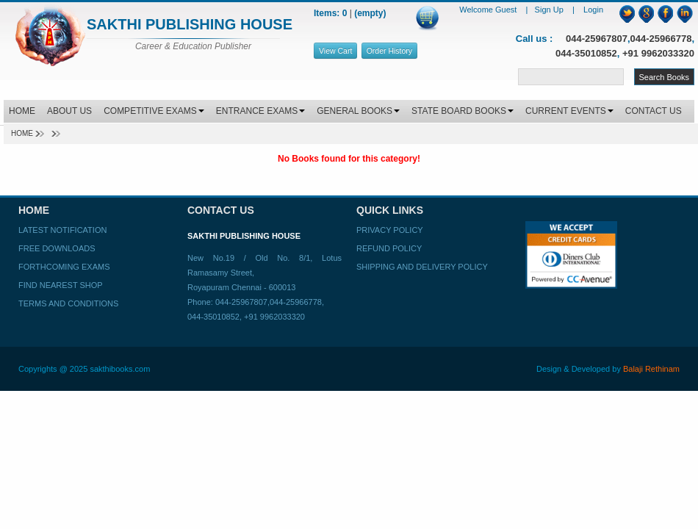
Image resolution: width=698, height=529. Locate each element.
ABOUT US (69, 111)
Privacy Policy (389, 230)
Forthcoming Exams (63, 266)
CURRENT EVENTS (569, 111)
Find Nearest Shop (60, 285)
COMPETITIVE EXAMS (154, 111)
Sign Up (550, 9)
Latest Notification (62, 230)
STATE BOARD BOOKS (462, 111)
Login (593, 9)
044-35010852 (586, 53)
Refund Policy (389, 248)
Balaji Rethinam (651, 368)
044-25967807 (596, 38)
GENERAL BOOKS (358, 111)
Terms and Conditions (68, 303)
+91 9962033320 (658, 53)
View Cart (335, 50)
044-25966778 (661, 38)
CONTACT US (653, 111)
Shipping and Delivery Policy (422, 266)
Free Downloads (57, 248)
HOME (22, 111)
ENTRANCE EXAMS (260, 111)
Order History (389, 50)
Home (22, 133)
